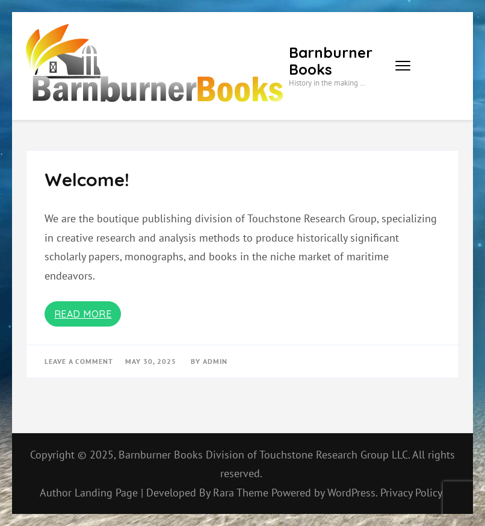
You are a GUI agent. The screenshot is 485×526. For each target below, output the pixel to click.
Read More (83, 314)
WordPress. (352, 492)
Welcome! (87, 179)
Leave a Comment (79, 361)
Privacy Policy (411, 492)
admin (215, 361)
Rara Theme (242, 492)
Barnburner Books (330, 60)
